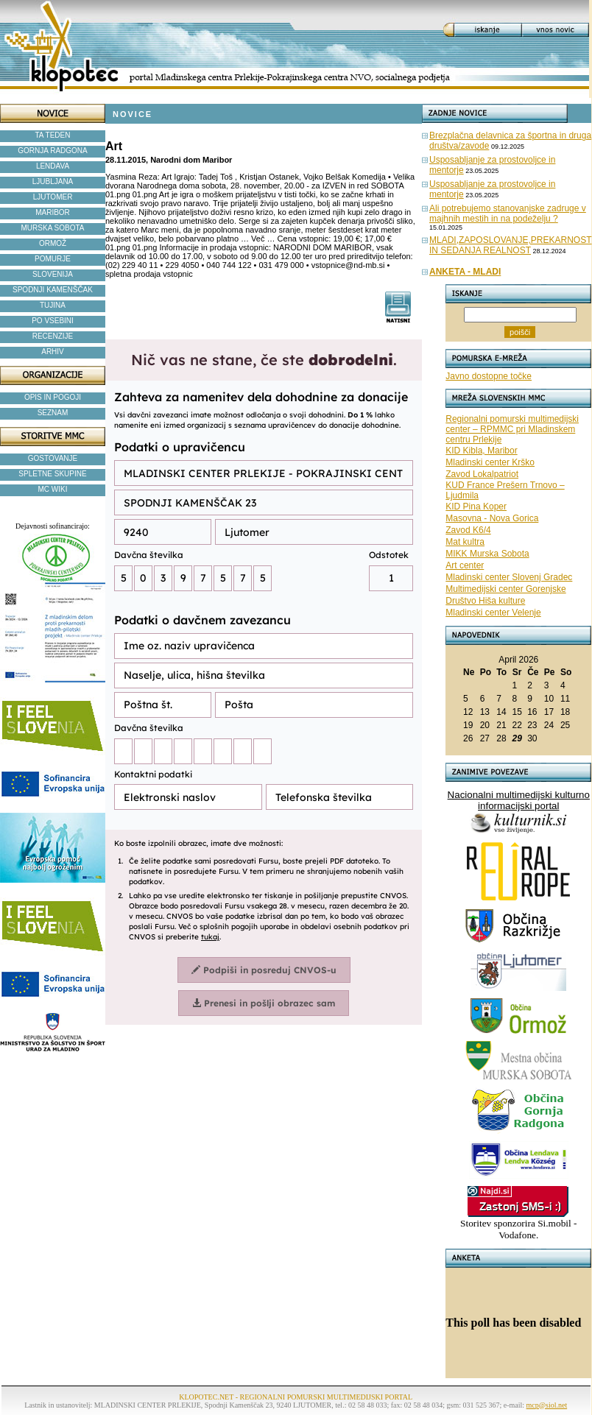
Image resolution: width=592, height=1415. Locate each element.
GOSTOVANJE (52, 458)
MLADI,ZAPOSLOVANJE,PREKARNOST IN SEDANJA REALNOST (510, 245)
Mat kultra (464, 542)
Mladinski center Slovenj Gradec (508, 577)
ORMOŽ (52, 243)
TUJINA (53, 305)
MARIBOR (52, 212)
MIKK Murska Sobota (487, 553)
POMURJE (53, 259)
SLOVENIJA (52, 274)
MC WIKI (53, 489)
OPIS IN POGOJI (52, 397)
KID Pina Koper (476, 506)
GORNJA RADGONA (52, 151)
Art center (464, 565)
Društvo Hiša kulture (485, 601)
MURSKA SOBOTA (53, 228)
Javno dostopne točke (488, 376)
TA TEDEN (53, 135)
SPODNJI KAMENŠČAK (53, 290)
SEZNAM (53, 413)
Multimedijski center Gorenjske (505, 589)
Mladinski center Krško (490, 462)
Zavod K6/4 (467, 530)
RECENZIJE (53, 336)
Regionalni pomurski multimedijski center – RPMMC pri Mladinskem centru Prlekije (512, 429)
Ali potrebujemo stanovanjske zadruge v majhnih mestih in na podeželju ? (507, 213)
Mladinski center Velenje (492, 612)
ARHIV (52, 351)
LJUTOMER (53, 197)
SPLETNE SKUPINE (52, 474)
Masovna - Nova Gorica (491, 518)
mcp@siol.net (547, 1405)
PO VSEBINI (53, 321)
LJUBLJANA (53, 181)
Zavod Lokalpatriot (481, 474)
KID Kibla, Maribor (481, 450)
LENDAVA (52, 166)
